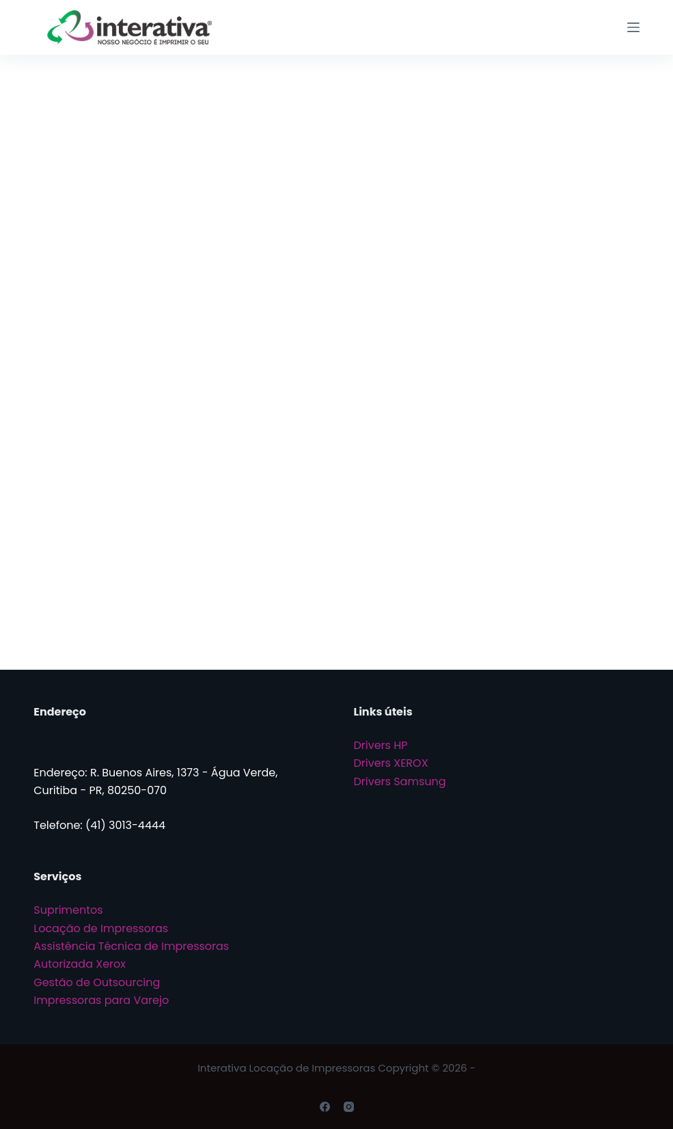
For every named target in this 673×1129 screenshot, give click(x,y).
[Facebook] (325, 1107)
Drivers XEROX (391, 763)
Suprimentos (67, 910)
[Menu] (633, 27)
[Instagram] (349, 1107)
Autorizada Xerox (79, 964)
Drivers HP (381, 745)
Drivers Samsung (400, 781)
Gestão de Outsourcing (96, 982)
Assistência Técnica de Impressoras (131, 946)
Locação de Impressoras (100, 928)
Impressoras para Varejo (101, 1000)
